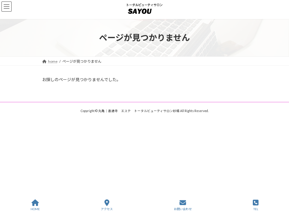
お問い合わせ (183, 205)
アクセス (107, 205)
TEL (255, 205)
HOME (35, 205)
